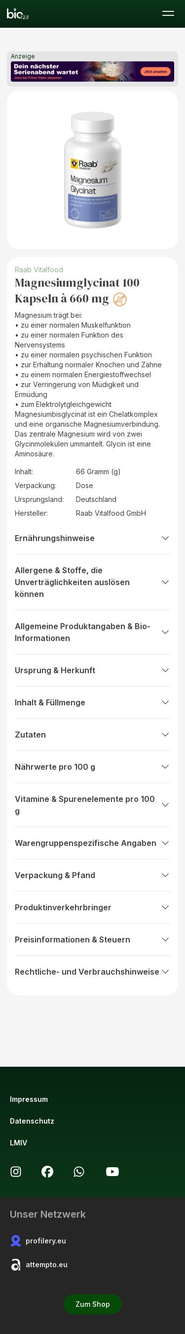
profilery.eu (38, 1241)
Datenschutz (32, 1121)
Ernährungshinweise (92, 538)
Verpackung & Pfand (92, 875)
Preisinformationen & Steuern (92, 939)
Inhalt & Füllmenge (92, 702)
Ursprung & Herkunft (92, 670)
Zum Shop (92, 1304)
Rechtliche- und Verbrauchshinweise (92, 972)
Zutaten (92, 735)
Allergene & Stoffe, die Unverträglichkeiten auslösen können (92, 582)
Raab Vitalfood (39, 269)
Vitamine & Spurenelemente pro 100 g (92, 805)
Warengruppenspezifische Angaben (92, 843)
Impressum (29, 1099)
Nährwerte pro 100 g (92, 767)
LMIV (18, 1142)
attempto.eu (39, 1265)
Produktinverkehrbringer (92, 907)
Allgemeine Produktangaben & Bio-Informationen (92, 632)
